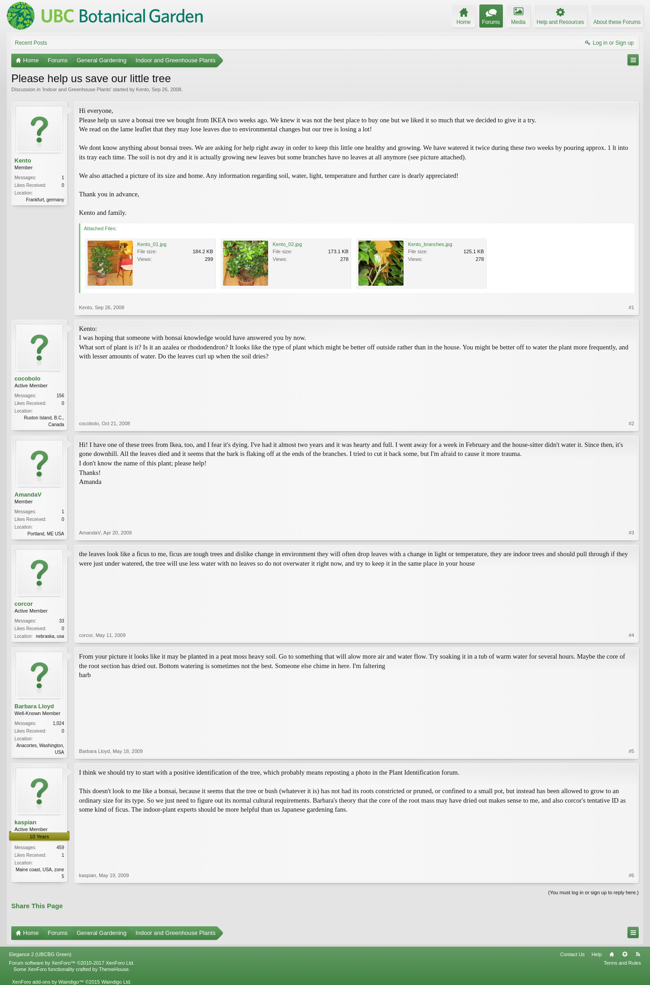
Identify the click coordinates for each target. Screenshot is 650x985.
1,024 (58, 723)
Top (625, 954)
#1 (631, 307)
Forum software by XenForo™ (72, 963)
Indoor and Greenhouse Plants (77, 89)
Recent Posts (31, 43)
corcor (23, 603)
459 (60, 847)
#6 (631, 875)
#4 (631, 635)
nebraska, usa (50, 636)
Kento (142, 89)
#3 (631, 532)
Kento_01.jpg (152, 244)
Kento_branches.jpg (430, 244)
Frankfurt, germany (45, 199)
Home (611, 954)
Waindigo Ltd (115, 982)
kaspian (25, 822)
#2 (631, 423)
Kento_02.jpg (287, 244)
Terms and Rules (622, 963)
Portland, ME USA (46, 533)
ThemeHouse (114, 969)
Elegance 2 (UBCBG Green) (40, 954)
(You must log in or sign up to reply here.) (593, 892)
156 (60, 395)
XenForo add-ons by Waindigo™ (48, 982)
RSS (638, 954)
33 (61, 620)
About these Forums (617, 22)
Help (596, 954)
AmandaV (28, 494)
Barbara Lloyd (34, 706)
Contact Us (572, 954)
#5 (631, 751)
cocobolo (27, 378)
